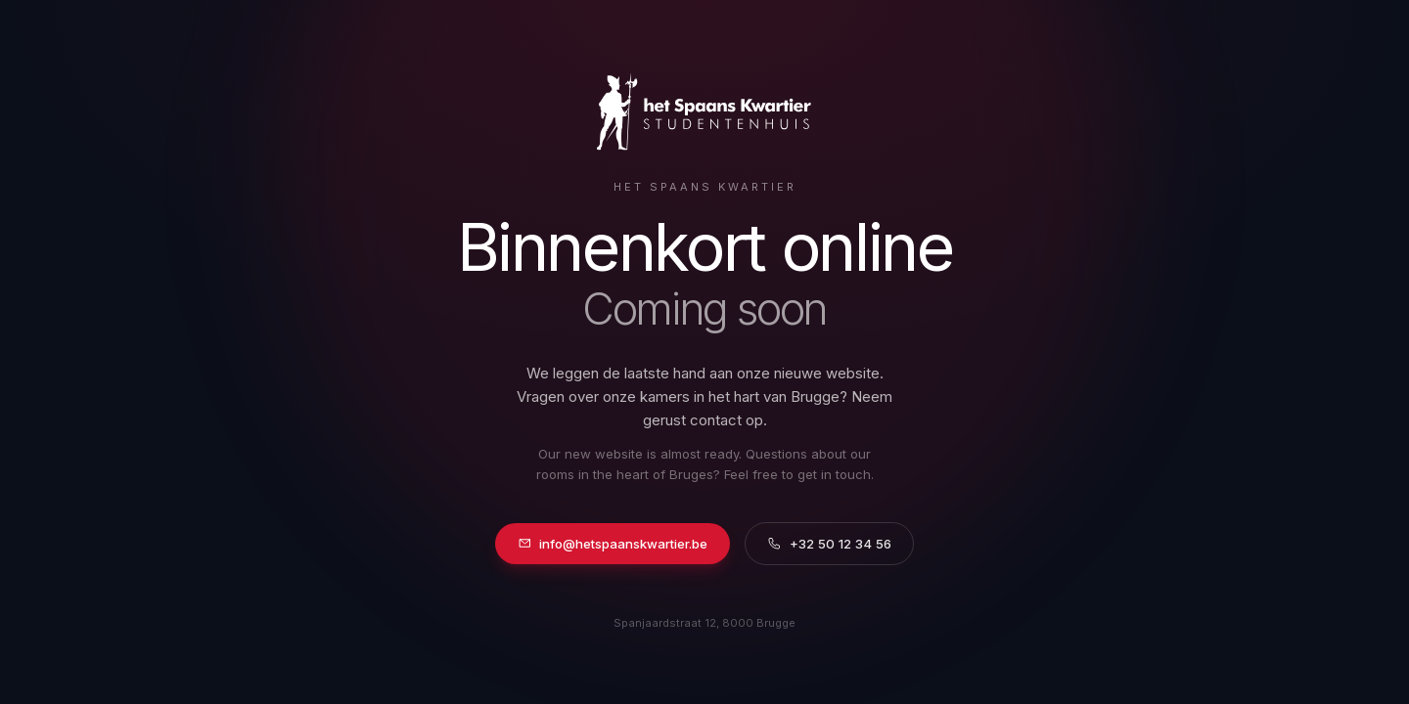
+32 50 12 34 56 (829, 543)
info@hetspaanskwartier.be (613, 543)
